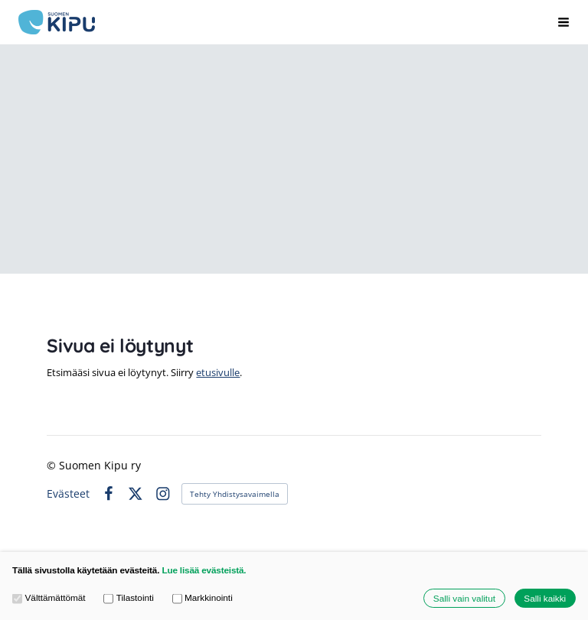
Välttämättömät (49, 597)
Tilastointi (128, 597)
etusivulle (218, 372)
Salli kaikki (545, 598)
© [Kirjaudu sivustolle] (53, 465)
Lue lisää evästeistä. (204, 570)
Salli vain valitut (464, 598)
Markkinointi (202, 597)
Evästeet (68, 494)
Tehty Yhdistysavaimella (234, 494)
